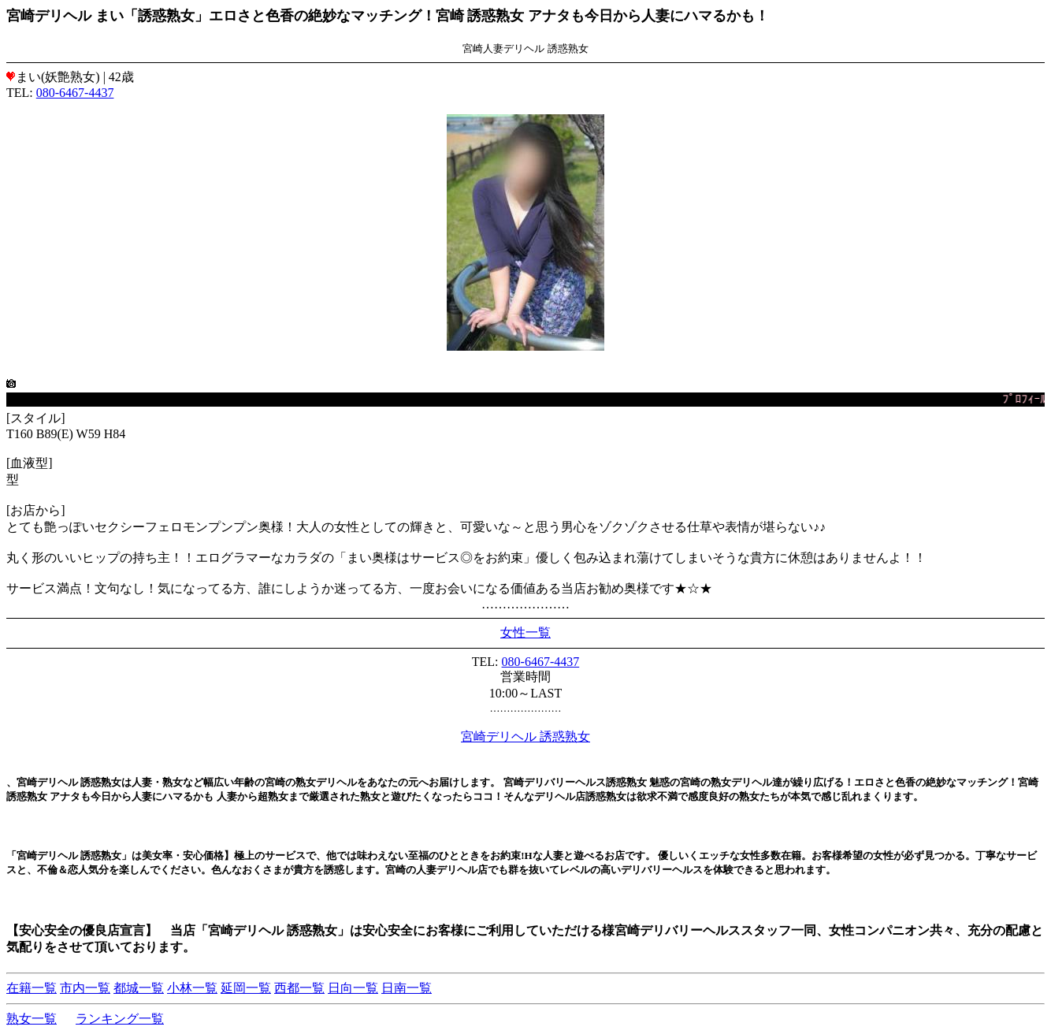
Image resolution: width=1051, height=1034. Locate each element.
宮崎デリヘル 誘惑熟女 (525, 736)
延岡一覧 (246, 988)
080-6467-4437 (75, 92)
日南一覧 (406, 988)
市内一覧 (85, 988)
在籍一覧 (31, 988)
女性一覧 (525, 632)
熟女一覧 (31, 1018)
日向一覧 (353, 988)
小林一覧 (192, 988)
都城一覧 (138, 988)
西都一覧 (299, 988)
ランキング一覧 (120, 1018)
